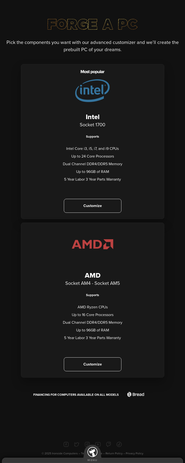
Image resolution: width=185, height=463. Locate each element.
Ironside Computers (65, 453)
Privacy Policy (134, 453)
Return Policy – (116, 453)
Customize (92, 205)
